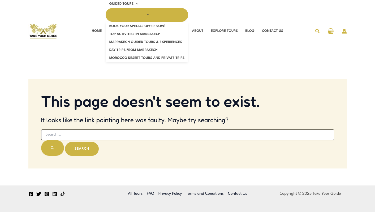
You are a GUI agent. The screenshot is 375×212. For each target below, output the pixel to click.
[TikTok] (62, 194)
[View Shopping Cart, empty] (331, 31)
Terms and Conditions (204, 194)
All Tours (135, 194)
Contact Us (237, 194)
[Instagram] (46, 194)
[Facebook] (30, 194)
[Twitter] (38, 194)
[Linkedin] (54, 194)
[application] (135, 4)
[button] (317, 31)
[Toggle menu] (147, 15)
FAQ (150, 194)
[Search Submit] (52, 148)
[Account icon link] (344, 31)
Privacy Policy (170, 194)
